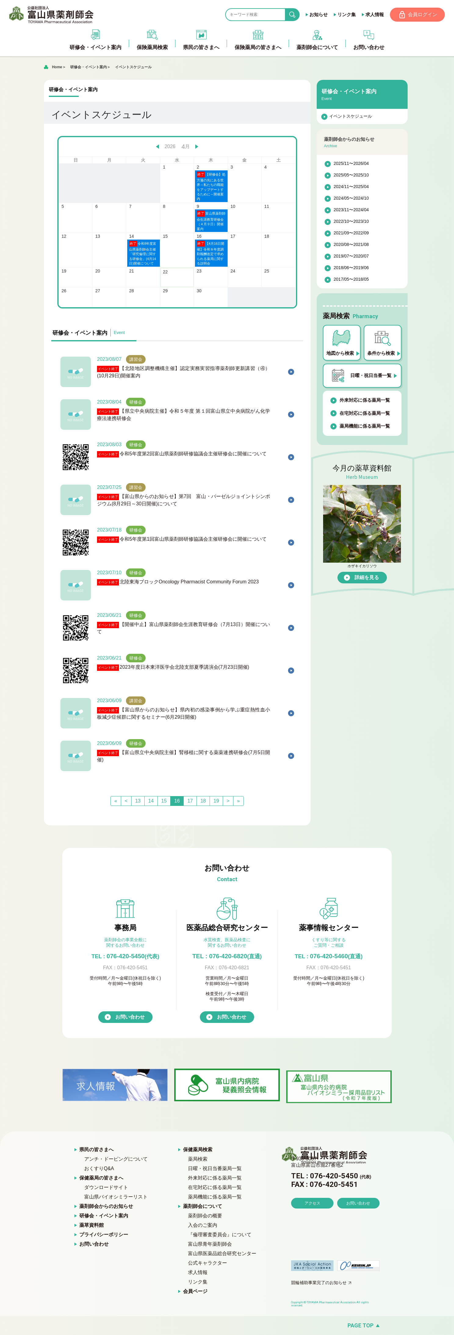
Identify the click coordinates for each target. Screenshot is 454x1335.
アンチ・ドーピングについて (116, 1159)
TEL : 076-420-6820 (227, 956)
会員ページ (195, 1291)
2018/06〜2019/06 (351, 267)
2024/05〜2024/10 (351, 198)
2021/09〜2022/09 (351, 233)
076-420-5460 (328, 956)
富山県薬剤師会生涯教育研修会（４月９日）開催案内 (211, 221)
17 (190, 801)
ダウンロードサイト (106, 1187)
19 (216, 801)
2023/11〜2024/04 (351, 210)
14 (151, 801)
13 (138, 801)
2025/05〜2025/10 (351, 175)
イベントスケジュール (133, 67)
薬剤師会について (202, 1206)
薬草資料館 (91, 1225)
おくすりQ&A (99, 1168)
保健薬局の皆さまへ (101, 1178)
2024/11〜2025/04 (351, 186)
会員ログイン (422, 14)
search (297, 14)
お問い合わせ (130, 1017)
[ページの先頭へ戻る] (227, 1326)
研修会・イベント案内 (88, 67)
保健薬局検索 (197, 1149)
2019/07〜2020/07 (351, 256)
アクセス (312, 1220)
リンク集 (346, 14)
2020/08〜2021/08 (351, 244)
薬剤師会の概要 (205, 1216)
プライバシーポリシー (103, 1234)
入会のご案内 (202, 1225)
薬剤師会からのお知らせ (106, 1206)
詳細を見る (367, 577)
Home (57, 67)
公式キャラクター (207, 1263)
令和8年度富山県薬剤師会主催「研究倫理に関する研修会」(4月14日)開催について (142, 253)
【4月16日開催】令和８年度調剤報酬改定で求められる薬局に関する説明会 (210, 253)
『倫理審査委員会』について (219, 1234)
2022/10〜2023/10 (351, 221)
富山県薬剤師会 (51, 14)
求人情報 (374, 14)
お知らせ (318, 14)
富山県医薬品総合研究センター (222, 1253)
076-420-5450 (125, 956)
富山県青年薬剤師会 (210, 1244)
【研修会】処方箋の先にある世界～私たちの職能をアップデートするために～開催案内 (211, 186)
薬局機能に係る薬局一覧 (365, 426)
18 (203, 801)
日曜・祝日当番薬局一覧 (215, 1168)
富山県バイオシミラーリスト (116, 1197)
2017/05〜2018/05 (351, 279)
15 (164, 801)
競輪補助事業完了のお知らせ (319, 1282)
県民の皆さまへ (96, 1149)
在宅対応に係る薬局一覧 (365, 413)
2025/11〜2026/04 (351, 163)
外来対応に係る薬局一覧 (365, 400)
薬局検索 (197, 1159)
